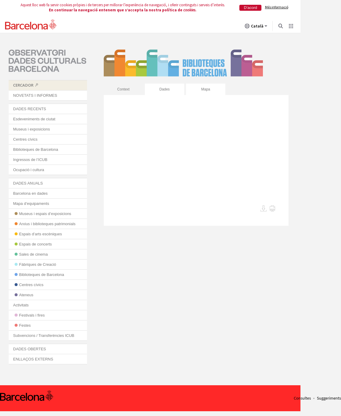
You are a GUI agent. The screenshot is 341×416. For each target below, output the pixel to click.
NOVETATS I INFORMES (35, 95)
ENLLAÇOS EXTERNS (33, 359)
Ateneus (26, 295)
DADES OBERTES (29, 349)
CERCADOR (23, 85)
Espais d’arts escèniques (40, 234)
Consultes (302, 398)
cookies (189, 10)
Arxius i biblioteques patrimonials (47, 224)
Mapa (205, 89)
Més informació (276, 7)
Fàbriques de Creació (37, 264)
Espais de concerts (35, 244)
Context (123, 89)
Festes (25, 325)
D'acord (250, 7)
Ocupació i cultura (28, 170)
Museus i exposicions (31, 129)
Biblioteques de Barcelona (35, 149)
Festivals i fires (32, 315)
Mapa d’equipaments (31, 203)
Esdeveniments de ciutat (34, 119)
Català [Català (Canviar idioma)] (256, 27)
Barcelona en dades (30, 193)
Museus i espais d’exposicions (45, 213)
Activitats (21, 305)
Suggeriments (329, 398)
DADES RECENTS (29, 109)
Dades (164, 89)
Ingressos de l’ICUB (30, 159)
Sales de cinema (33, 254)
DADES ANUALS (28, 183)
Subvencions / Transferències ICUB (43, 335)
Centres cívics (25, 139)
